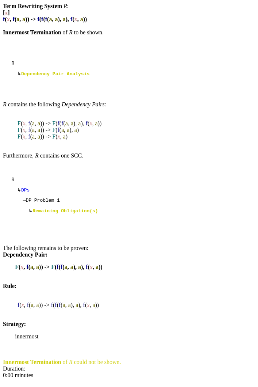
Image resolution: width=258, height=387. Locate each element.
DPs (25, 193)
